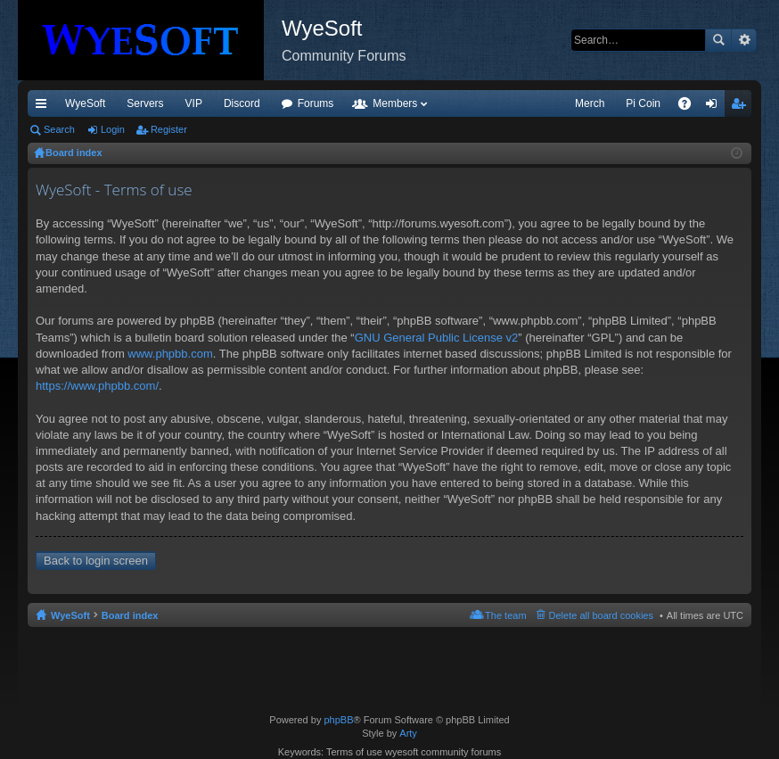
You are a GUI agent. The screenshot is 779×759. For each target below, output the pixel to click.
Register (169, 129)
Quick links (44, 107)
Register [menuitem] (742, 107)
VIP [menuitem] (193, 103)
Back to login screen (96, 560)
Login (113, 129)
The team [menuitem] (505, 615)
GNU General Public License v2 (437, 337)
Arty (408, 733)
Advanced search (744, 40)
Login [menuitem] (715, 107)
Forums (316, 103)
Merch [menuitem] (589, 103)
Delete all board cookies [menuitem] (601, 615)
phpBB (338, 719)
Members (395, 103)
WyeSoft (85, 103)
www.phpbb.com (169, 353)
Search (718, 40)
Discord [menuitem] (242, 103)
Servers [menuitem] (145, 103)
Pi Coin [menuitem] (643, 103)
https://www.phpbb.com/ (97, 385)
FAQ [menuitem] (690, 107)
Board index (130, 615)
